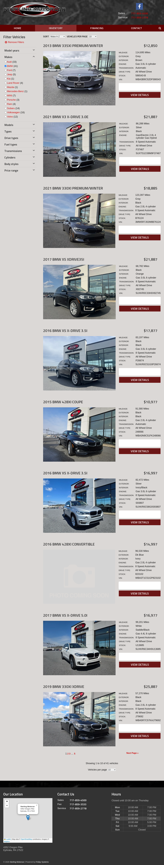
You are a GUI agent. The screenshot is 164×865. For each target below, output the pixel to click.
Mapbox (7, 841)
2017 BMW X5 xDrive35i (63, 259)
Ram (9, 104)
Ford (9, 70)
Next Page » (132, 753)
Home (17, 28)
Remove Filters (14, 42)
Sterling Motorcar (17, 862)
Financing (96, 28)
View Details (140, 95)
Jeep (9, 74)
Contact (136, 28)
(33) (12, 62)
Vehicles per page (77, 36)
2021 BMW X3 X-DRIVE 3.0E (65, 117)
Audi (9, 62)
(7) (11, 70)
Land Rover (13, 83)
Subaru (11, 108)
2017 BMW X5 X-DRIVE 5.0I (65, 615)
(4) (15, 83)
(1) (10, 78)
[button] (28, 817)
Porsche (11, 99)
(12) (12, 116)
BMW (10, 66)
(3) (13, 99)
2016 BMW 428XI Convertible (69, 544)
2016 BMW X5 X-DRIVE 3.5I (65, 330)
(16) (16, 112)
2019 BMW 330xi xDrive (63, 686)
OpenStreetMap (26, 839)
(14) (13, 108)
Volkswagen (13, 112)
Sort (46, 36)
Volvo (10, 116)
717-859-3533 (78, 804)
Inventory (55, 28)
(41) (12, 66)
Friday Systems (42, 862)
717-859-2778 (139, 17)
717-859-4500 (139, 13)
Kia (8, 78)
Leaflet (7, 839)
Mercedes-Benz (15, 91)
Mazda (10, 87)
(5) (11, 74)
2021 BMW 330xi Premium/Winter (73, 188)
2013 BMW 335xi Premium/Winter (73, 45)
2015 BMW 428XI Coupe (63, 402)
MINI (9, 95)
